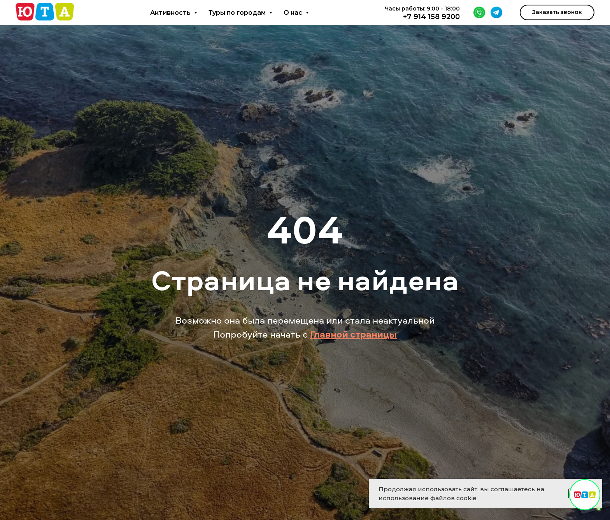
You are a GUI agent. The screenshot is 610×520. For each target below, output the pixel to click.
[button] (557, 12)
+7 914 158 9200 (431, 16)
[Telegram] (496, 12)
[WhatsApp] (479, 12)
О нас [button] (294, 12)
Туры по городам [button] (238, 12)
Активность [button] (171, 12)
